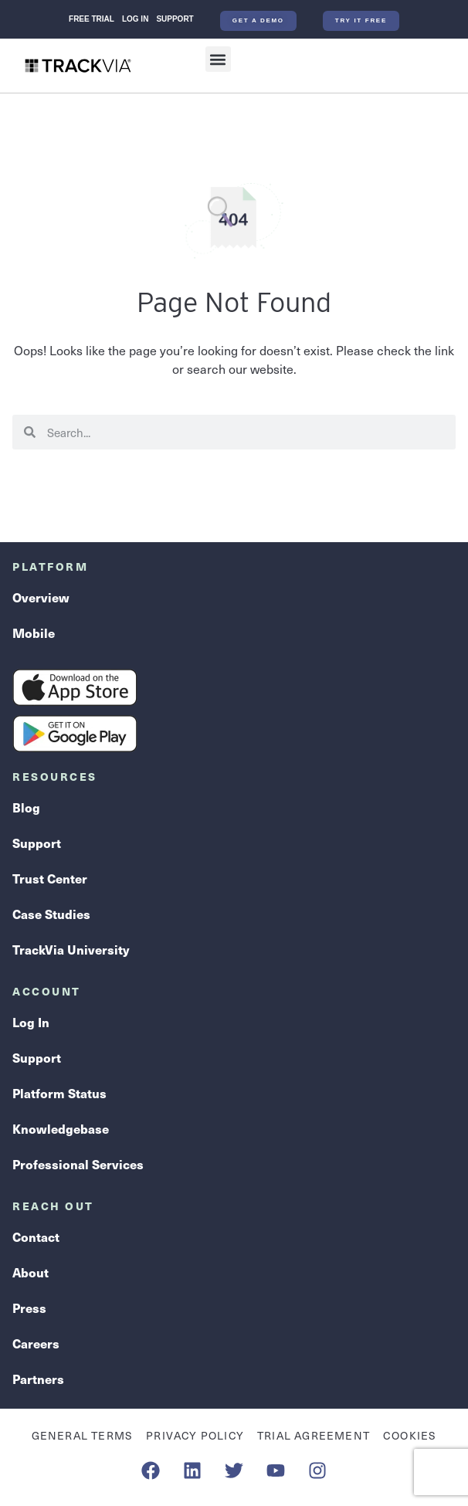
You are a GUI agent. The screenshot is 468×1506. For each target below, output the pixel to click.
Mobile (33, 632)
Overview (41, 597)
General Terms (83, 1435)
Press (29, 1307)
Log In (135, 19)
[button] (218, 59)
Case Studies (51, 913)
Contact (35, 1236)
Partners (38, 1378)
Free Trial (91, 19)
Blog (26, 807)
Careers (35, 1343)
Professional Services (78, 1164)
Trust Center (49, 878)
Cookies (409, 1435)
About (30, 1272)
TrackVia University (70, 949)
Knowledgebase (60, 1128)
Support (174, 19)
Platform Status (59, 1093)
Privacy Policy (195, 1435)
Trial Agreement (313, 1435)
